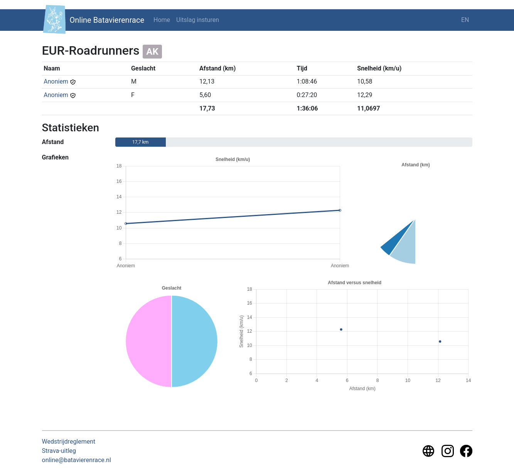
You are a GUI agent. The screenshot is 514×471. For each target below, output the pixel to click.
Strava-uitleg (59, 450)
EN (465, 19)
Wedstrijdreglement (69, 441)
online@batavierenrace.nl (76, 460)
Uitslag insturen (197, 19)
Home (161, 19)
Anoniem (56, 81)
